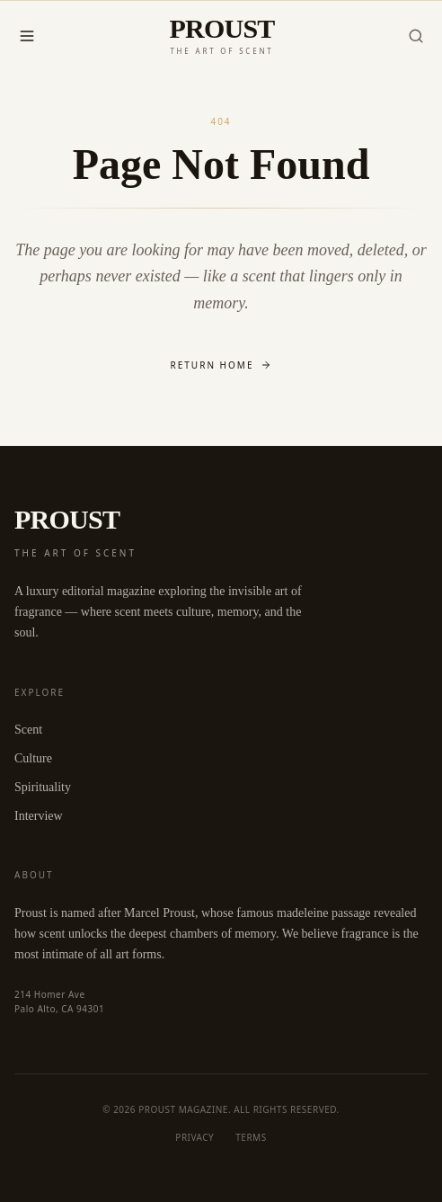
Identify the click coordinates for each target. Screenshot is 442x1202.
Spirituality (42, 787)
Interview (38, 816)
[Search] (416, 36)
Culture (33, 758)
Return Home (221, 365)
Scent (28, 729)
